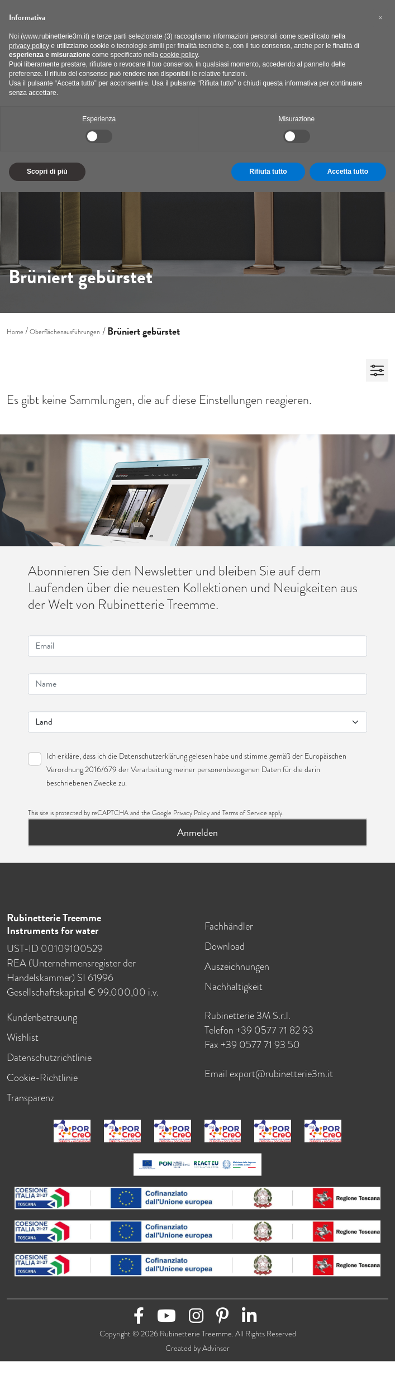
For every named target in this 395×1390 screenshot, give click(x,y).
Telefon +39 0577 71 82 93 (258, 1036)
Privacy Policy (191, 819)
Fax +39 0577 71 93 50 (252, 1051)
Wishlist (23, 1043)
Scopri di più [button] (47, 171)
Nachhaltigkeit (233, 993)
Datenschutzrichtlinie (49, 1063)
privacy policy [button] (29, 46)
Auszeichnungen (236, 972)
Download (224, 952)
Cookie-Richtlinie (42, 1084)
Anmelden (197, 838)
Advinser (216, 1354)
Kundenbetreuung (42, 1023)
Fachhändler (228, 932)
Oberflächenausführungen (65, 332)
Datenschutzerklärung (153, 762)
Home (15, 332)
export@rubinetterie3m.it (281, 1080)
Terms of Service (244, 819)
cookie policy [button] (179, 55)
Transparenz (30, 1104)
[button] (380, 18)
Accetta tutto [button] (347, 171)
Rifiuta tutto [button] (268, 171)
